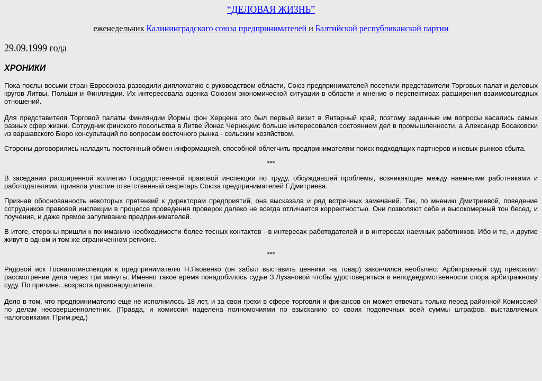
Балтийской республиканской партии (382, 28)
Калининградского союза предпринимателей (226, 28)
